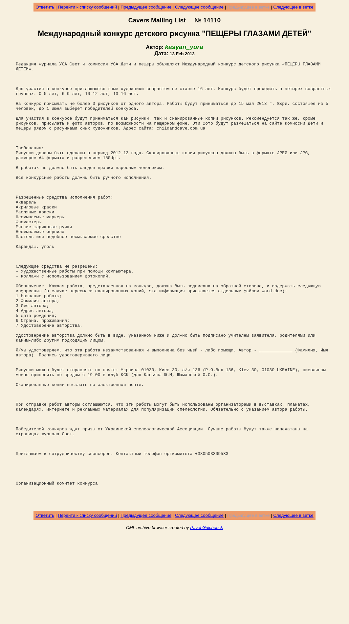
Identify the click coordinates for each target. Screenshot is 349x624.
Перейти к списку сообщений (87, 7)
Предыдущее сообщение (145, 7)
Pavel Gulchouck (206, 616)
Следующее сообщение (199, 7)
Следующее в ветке (293, 7)
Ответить (44, 7)
